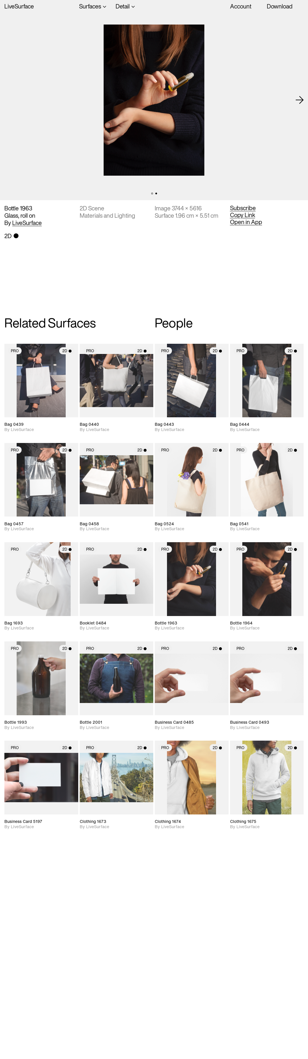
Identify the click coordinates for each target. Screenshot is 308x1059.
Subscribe (243, 208)
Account (240, 6)
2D (67, 351)
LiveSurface (19, 6)
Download (280, 6)
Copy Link (242, 215)
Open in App (246, 222)
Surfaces (90, 6)
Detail (123, 6)
